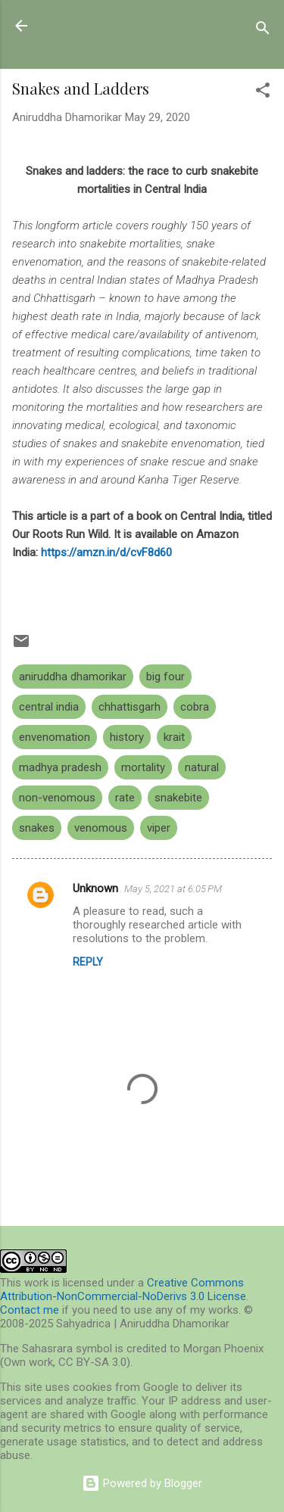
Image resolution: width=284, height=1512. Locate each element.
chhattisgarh (129, 707)
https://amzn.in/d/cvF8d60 (106, 552)
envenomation (54, 737)
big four (165, 676)
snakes (37, 828)
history (127, 737)
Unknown (95, 888)
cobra (194, 707)
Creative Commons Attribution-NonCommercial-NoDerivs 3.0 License (123, 1289)
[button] (263, 92)
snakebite (178, 797)
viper (158, 828)
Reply (88, 962)
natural (202, 767)
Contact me (29, 1310)
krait (174, 737)
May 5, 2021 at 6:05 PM (173, 888)
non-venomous (57, 797)
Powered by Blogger (142, 1483)
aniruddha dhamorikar (72, 676)
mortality (143, 767)
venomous (100, 828)
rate (125, 797)
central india (49, 707)
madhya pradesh (60, 767)
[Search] (263, 31)
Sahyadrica (96, 25)
